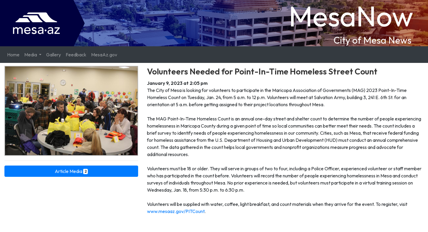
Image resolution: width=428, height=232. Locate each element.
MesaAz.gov (104, 55)
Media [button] (31, 55)
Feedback (76, 55)
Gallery (53, 55)
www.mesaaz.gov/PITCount (175, 211)
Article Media (71, 171)
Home (13, 55)
